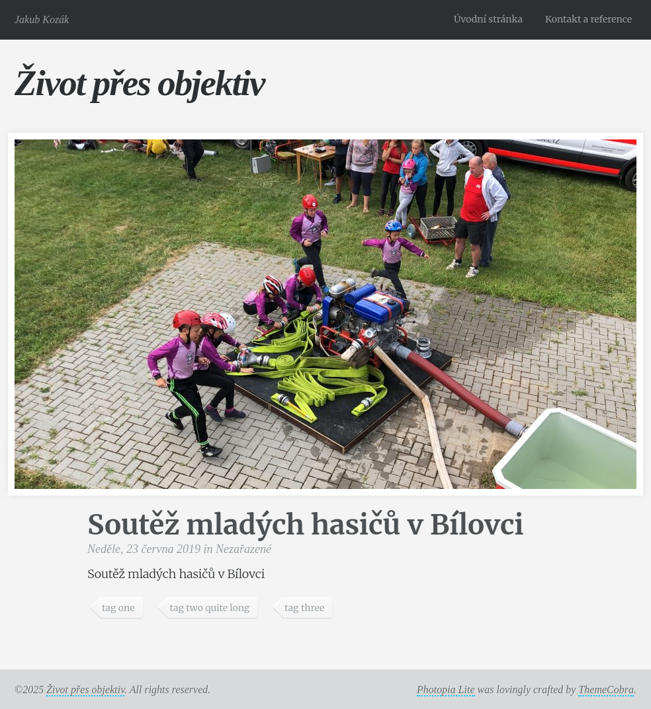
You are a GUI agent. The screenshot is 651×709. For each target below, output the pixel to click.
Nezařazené (243, 549)
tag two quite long (209, 608)
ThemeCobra (606, 689)
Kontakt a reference (588, 19)
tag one (118, 608)
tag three (304, 608)
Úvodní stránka (488, 19)
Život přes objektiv (139, 83)
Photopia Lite (446, 689)
